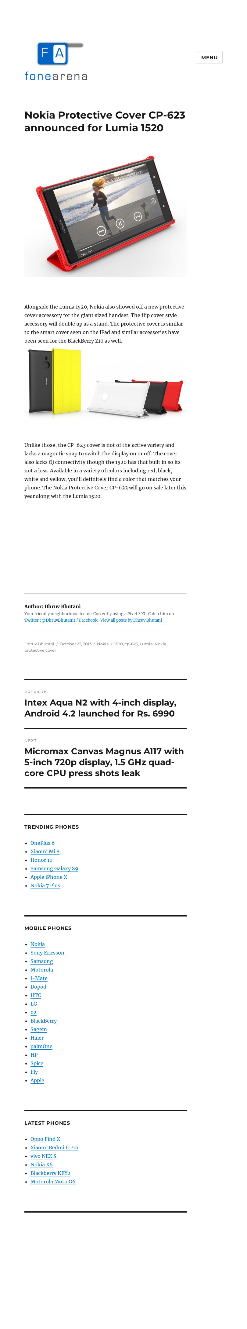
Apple (37, 1080)
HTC (35, 995)
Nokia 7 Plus (45, 885)
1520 (118, 643)
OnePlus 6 (42, 843)
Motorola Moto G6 (53, 1182)
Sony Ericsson (47, 953)
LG (33, 1004)
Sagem (38, 1029)
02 (33, 1012)
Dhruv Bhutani (39, 643)
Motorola (41, 970)
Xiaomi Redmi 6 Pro (54, 1147)
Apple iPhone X (48, 877)
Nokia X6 (41, 1165)
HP (34, 1055)
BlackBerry (43, 1021)
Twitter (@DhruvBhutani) (49, 620)
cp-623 (131, 643)
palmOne (41, 1046)
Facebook (88, 620)
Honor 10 (41, 860)
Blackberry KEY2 (50, 1173)
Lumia (146, 643)
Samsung (41, 961)
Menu (209, 57)
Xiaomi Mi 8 (44, 851)
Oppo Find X (45, 1139)
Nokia (103, 643)
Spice (36, 1063)
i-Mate (39, 978)
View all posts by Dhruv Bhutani (131, 620)
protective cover (40, 650)
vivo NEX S (43, 1156)
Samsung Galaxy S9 (54, 868)
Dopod (38, 987)
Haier (37, 1038)
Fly (34, 1072)
